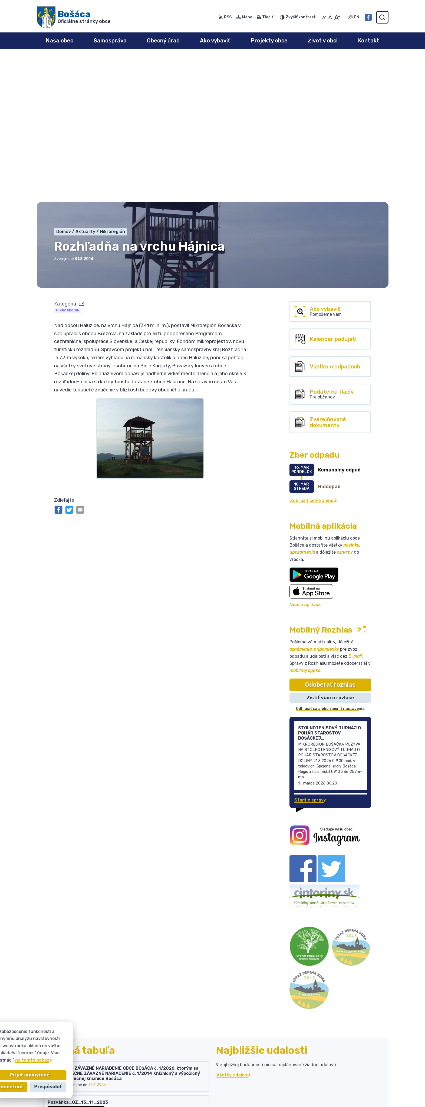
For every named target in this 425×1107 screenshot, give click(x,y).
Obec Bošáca (86, 1052)
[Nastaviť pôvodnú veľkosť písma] (330, 17)
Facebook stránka (342, 1089)
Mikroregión (68, 165)
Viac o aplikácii (305, 459)
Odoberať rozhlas (330, 539)
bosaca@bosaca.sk (343, 1083)
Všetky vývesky (60, 978)
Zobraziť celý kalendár (314, 355)
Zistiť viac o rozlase (330, 553)
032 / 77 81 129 (339, 1077)
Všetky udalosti (233, 929)
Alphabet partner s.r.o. (117, 1047)
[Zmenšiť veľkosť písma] (324, 17)
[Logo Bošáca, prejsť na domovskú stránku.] (74, 17)
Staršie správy (310, 654)
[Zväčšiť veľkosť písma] (337, 17)
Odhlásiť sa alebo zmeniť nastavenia (330, 563)
